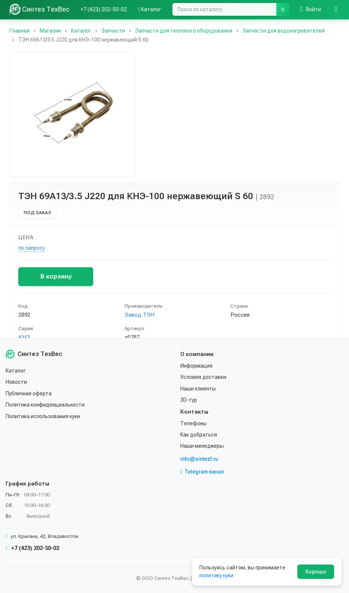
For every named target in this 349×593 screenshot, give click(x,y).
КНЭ (24, 337)
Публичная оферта (29, 393)
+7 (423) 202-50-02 (104, 9)
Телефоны (193, 423)
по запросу (31, 248)
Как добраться (198, 435)
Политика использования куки (43, 416)
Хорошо (315, 572)
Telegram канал (202, 472)
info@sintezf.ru (199, 459)
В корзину (55, 276)
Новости (16, 382)
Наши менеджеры (202, 446)
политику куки (216, 575)
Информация (196, 366)
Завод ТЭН (139, 314)
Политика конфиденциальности (45, 405)
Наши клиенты (198, 389)
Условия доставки (203, 377)
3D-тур (188, 400)
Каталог (149, 9)
